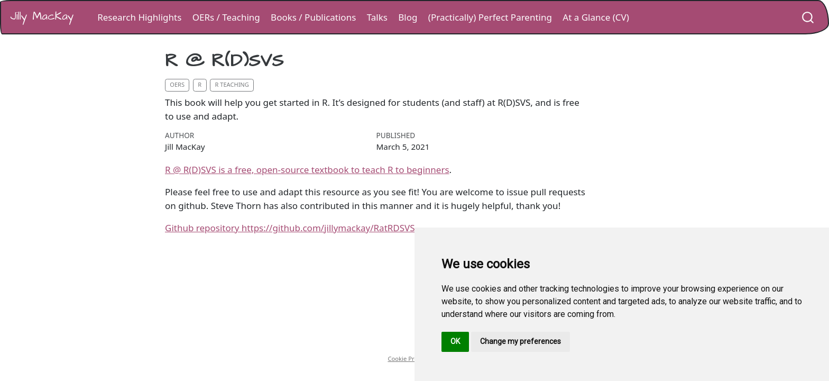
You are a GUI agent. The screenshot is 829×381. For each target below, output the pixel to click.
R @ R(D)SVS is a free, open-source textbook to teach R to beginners (307, 170)
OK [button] (455, 341)
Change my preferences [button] (520, 341)
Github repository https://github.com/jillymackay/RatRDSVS (290, 228)
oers (177, 84)
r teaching (232, 84)
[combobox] (808, 17)
